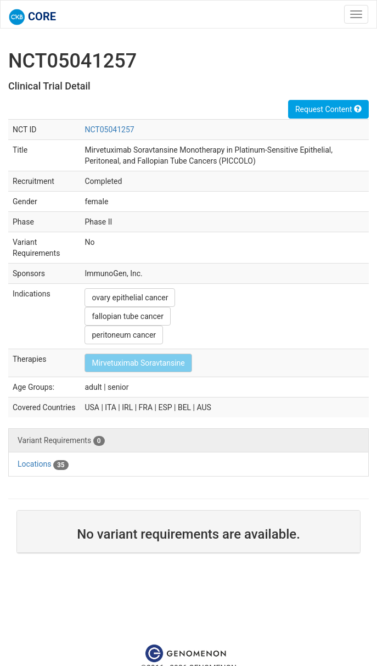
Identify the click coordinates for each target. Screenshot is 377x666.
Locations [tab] (43, 464)
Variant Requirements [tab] (61, 441)
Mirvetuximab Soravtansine (138, 363)
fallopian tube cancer (128, 316)
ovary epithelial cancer (130, 297)
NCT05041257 (109, 129)
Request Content (328, 109)
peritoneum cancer (124, 335)
